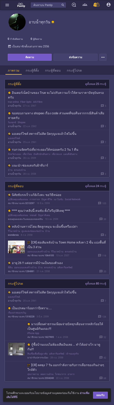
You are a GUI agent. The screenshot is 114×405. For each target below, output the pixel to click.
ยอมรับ (100, 395)
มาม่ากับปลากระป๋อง (37, 357)
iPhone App (33, 333)
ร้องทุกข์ (12, 122)
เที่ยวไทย (27, 154)
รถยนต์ (33, 215)
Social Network (72, 199)
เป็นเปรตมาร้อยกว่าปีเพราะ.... (30, 308)
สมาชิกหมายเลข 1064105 (40, 255)
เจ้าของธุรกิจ (72, 353)
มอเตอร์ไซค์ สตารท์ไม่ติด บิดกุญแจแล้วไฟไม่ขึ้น (42, 134)
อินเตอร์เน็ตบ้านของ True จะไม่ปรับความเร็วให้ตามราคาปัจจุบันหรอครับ (56, 95)
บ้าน (10, 170)
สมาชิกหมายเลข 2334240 (40, 378)
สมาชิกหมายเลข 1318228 (21, 316)
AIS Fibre (38, 102)
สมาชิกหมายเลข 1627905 (40, 337)
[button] (7, 5)
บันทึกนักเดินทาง (41, 154)
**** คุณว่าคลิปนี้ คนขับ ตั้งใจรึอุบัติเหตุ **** (39, 211)
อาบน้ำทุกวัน (14, 105)
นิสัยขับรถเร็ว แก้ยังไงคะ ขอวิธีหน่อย (34, 195)
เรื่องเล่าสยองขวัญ (17, 312)
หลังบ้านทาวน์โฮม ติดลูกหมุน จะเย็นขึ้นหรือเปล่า (43, 226)
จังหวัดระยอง (14, 154)
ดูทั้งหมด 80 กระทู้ (95, 283)
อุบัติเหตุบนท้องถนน (18, 199)
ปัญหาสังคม (44, 215)
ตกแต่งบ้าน (20, 170)
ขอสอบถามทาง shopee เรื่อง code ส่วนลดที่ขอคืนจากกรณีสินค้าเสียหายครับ (56, 115)
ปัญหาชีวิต (46, 199)
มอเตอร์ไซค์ (14, 138)
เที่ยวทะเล (57, 154)
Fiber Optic (26, 102)
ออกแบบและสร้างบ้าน (38, 251)
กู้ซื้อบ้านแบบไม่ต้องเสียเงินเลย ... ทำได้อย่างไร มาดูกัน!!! (63, 347)
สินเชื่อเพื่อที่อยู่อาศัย (37, 353)
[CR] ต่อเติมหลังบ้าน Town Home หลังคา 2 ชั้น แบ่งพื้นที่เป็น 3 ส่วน (66, 245)
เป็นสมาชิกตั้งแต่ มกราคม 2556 (28, 46)
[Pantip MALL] (96, 5)
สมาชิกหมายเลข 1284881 (21, 271)
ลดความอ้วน (46, 374)
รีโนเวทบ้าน (14, 231)
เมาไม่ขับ (58, 199)
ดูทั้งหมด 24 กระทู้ (95, 186)
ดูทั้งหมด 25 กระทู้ (95, 84)
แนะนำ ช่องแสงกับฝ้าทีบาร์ (28, 165)
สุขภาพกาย (33, 374)
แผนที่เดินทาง (70, 154)
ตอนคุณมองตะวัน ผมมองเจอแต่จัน (25, 219)
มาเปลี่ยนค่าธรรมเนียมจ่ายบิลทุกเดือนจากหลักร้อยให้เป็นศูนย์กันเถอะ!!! (65, 326)
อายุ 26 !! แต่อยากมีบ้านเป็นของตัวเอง (35, 263)
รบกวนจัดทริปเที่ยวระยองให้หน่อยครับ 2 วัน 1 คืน (43, 149)
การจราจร (35, 199)
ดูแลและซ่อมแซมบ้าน (33, 231)
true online (13, 102)
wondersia (13, 235)
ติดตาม (29, 57)
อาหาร (71, 374)
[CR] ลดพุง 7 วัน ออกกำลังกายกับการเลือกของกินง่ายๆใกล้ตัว (65, 367)
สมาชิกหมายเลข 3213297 (21, 203)
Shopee (21, 122)
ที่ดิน (10, 267)
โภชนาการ (60, 374)
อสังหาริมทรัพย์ (64, 267)
